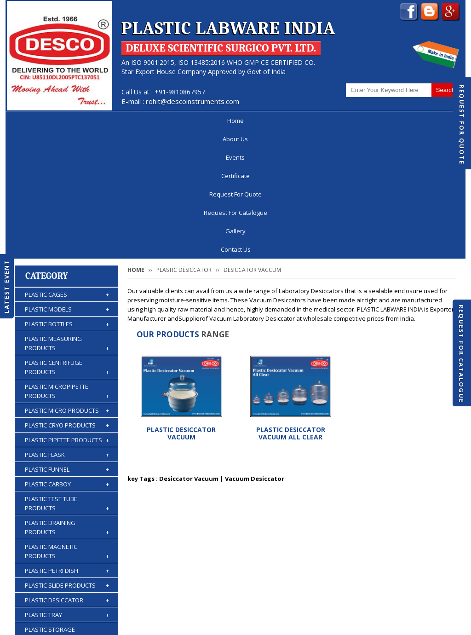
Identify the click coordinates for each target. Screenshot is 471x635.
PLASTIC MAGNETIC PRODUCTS (67, 423)
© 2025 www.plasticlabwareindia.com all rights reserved (90, 623)
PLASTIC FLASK (67, 326)
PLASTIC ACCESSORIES (67, 569)
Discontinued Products (340, 600)
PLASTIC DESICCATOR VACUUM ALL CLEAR (290, 305)
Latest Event (6, 286)
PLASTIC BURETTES (67, 539)
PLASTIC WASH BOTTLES (67, 554)
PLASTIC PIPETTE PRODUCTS (67, 311)
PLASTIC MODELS (67, 180)
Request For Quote (462, 125)
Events (123, 120)
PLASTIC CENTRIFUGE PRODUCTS (67, 239)
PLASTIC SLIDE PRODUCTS (67, 457)
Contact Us (432, 120)
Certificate (171, 120)
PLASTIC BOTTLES (67, 195)
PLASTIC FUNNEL (67, 341)
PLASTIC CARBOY (67, 355)
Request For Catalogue (461, 354)
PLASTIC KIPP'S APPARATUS (67, 525)
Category (46, 147)
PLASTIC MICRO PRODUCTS (67, 282)
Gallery (383, 120)
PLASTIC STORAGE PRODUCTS (67, 506)
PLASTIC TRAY (67, 486)
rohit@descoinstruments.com (192, 101)
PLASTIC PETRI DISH (67, 442)
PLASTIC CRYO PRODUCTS (67, 296)
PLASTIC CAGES (67, 166)
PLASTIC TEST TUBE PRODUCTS (67, 375)
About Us (77, 120)
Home (32, 120)
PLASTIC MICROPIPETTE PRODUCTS (67, 263)
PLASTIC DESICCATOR (67, 471)
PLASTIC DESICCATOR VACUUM (181, 305)
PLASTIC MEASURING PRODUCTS (67, 215)
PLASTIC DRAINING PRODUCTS (67, 399)
